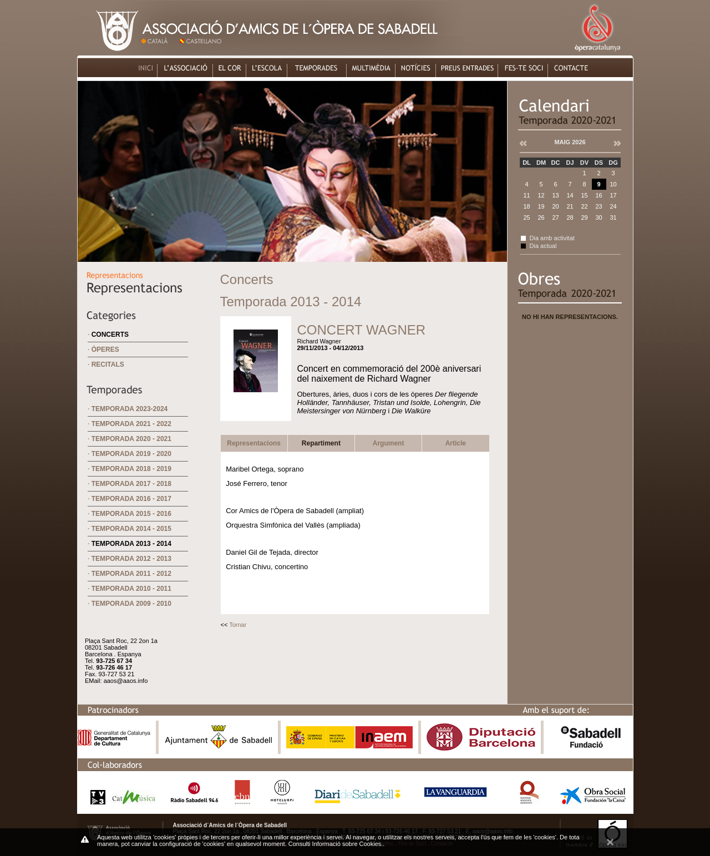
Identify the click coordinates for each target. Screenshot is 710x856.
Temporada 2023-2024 (130, 409)
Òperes (105, 349)
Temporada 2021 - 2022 (131, 424)
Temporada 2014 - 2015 (131, 529)
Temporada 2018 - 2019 (131, 469)
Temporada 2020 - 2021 (131, 439)
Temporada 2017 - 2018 (131, 484)
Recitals (108, 364)
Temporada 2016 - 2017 (131, 499)
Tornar (237, 624)
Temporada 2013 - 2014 (131, 544)
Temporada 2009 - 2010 (131, 603)
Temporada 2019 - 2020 (131, 454)
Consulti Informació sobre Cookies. (335, 843)
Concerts (110, 334)
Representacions (254, 443)
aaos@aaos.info (126, 680)
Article (455, 443)
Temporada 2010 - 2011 (131, 588)
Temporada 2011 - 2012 (131, 574)
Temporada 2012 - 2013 (131, 559)
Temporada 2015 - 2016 (131, 514)
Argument (388, 443)
